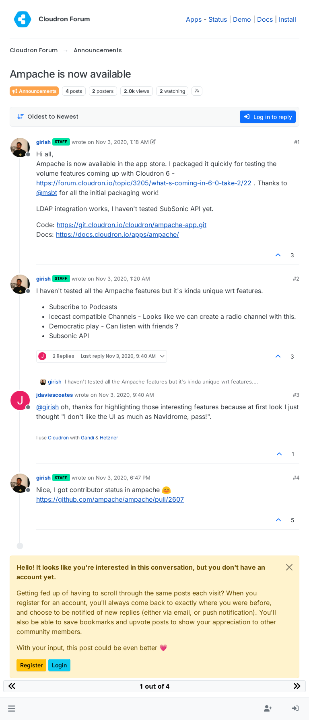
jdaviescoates (54, 395)
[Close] (289, 567)
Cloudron (58, 438)
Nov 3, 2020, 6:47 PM (123, 477)
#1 (296, 142)
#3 (296, 395)
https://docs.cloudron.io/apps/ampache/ (117, 234)
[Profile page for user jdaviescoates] (20, 400)
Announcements (34, 91)
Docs (265, 19)
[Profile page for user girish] (20, 147)
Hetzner (109, 438)
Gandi (87, 438)
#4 (296, 477)
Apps (194, 19)
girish (43, 142)
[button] (11, 709)
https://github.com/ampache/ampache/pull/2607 (110, 499)
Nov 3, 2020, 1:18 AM (122, 142)
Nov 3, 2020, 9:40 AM (126, 395)
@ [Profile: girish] (47, 407)
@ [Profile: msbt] (46, 193)
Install (287, 19)
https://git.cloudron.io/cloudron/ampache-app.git (131, 225)
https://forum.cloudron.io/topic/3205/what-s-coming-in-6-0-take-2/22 (143, 183)
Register (31, 665)
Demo (242, 19)
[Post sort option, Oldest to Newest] (47, 117)
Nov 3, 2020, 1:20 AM (123, 278)
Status (217, 19)
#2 (296, 278)
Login (59, 665)
